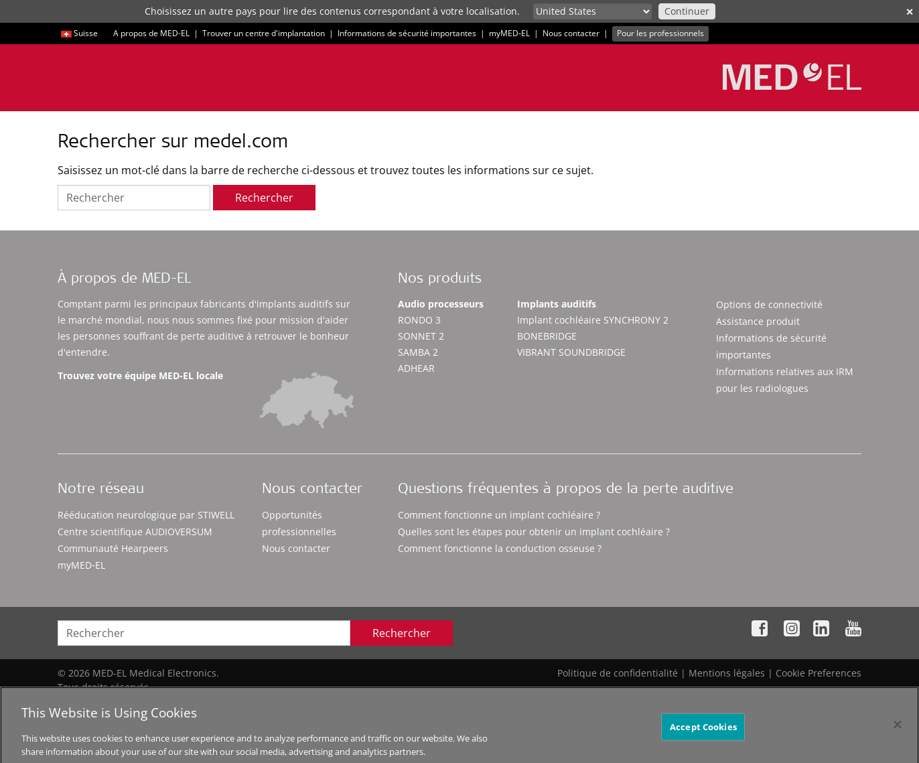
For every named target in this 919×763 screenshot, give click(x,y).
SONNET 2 (421, 336)
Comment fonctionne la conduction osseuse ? (500, 548)
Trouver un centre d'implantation (263, 33)
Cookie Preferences (818, 673)
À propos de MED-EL (124, 280)
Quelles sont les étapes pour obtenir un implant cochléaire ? (534, 531)
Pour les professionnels (660, 33)
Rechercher (264, 197)
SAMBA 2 (418, 352)
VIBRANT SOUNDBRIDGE (571, 352)
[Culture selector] (592, 11)
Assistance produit (758, 321)
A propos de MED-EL (151, 33)
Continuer (686, 11)
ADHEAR (416, 368)
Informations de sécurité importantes (407, 33)
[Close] (897, 731)
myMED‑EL (509, 33)
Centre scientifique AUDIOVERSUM (135, 531)
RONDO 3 (419, 320)
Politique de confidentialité (617, 673)
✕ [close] (910, 11)
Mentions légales (727, 673)
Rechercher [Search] (401, 633)
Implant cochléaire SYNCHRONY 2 (592, 320)
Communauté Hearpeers (113, 548)
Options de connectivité (769, 304)
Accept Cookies (703, 733)
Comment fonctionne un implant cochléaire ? (499, 514)
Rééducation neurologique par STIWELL (146, 514)
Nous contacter (571, 33)
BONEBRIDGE (547, 336)
